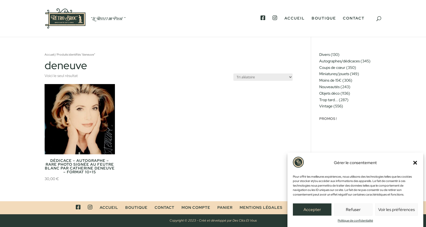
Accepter (312, 211)
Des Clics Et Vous (245, 220)
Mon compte (195, 207)
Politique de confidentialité (355, 222)
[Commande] (263, 77)
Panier (225, 207)
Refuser (353, 211)
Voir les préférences (396, 211)
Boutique (324, 18)
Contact (354, 18)
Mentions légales (261, 207)
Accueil (294, 18)
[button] (415, 164)
